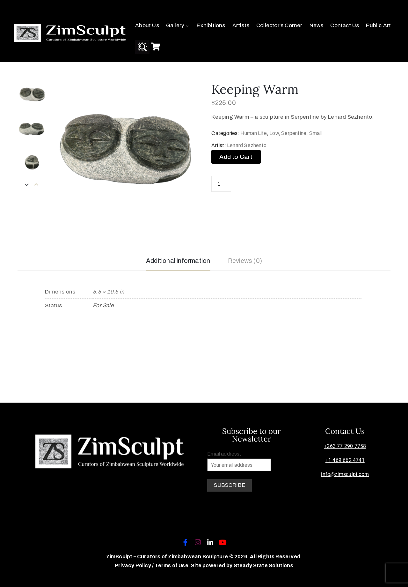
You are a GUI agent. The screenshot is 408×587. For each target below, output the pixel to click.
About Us (147, 25)
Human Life (253, 133)
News (317, 25)
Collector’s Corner (279, 25)
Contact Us (344, 25)
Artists (240, 25)
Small (315, 133)
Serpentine (293, 133)
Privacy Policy (133, 565)
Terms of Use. (172, 565)
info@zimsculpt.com (345, 474)
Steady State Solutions (263, 565)
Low (274, 133)
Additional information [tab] (178, 260)
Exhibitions (211, 25)
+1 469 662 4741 (345, 460)
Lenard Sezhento (246, 145)
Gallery (178, 25)
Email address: (239, 461)
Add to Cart (235, 156)
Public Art (378, 25)
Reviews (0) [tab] (245, 260)
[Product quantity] (221, 184)
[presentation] (36, 185)
